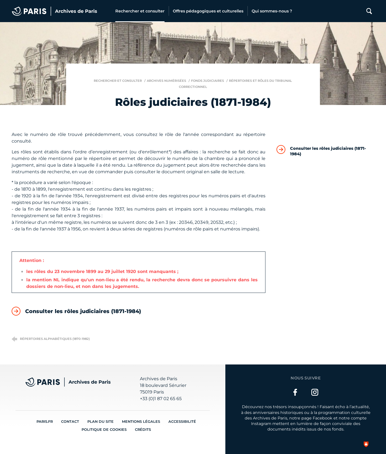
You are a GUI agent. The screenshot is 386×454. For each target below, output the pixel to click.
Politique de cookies (104, 429)
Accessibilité (182, 421)
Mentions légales (141, 421)
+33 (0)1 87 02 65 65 (161, 398)
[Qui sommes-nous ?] (271, 11)
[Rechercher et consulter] (140, 11)
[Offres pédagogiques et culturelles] (208, 11)
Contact (70, 421)
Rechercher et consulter (118, 81)
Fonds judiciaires (207, 81)
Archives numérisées (166, 81)
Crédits (143, 429)
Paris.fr (44, 421)
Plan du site (100, 421)
